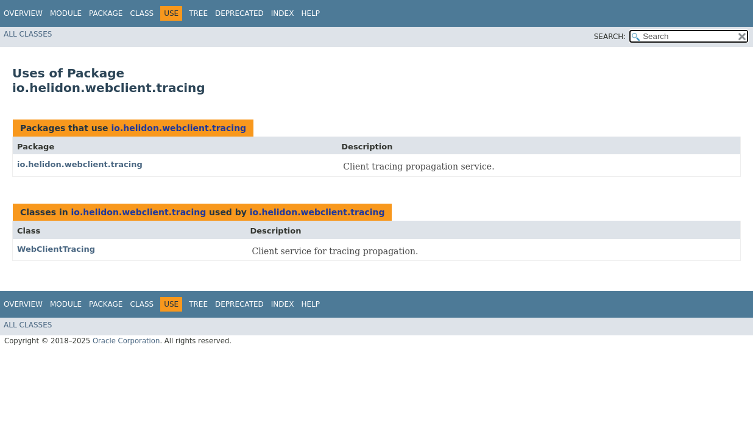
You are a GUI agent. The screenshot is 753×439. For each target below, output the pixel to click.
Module (66, 13)
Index (282, 13)
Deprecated (239, 13)
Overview (23, 13)
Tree (198, 13)
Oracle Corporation (126, 341)
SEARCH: (610, 36)
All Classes (28, 34)
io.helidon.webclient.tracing (178, 128)
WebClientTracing (56, 249)
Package (105, 13)
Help (310, 13)
